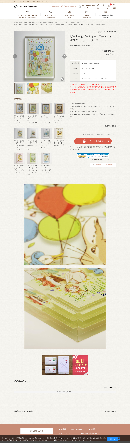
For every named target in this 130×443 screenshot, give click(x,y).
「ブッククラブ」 (88, 6)
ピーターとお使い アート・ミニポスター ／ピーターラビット (32, 145)
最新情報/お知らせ (57, 6)
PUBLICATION (105, 17)
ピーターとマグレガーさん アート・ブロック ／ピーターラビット (33, 170)
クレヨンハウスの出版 (106, 15)
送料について (101, 134)
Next (64, 56)
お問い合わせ (38, 431)
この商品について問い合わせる (104, 164)
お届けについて (111, 134)
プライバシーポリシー (67, 433)
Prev (15, 56)
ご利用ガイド (95, 429)
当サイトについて (78, 429)
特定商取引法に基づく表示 (91, 433)
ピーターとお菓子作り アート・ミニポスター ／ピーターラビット (19, 145)
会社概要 (63, 429)
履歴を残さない (111, 411)
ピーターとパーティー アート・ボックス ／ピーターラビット (46, 120)
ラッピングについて (89, 134)
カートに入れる (96, 141)
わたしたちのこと (71, 6)
